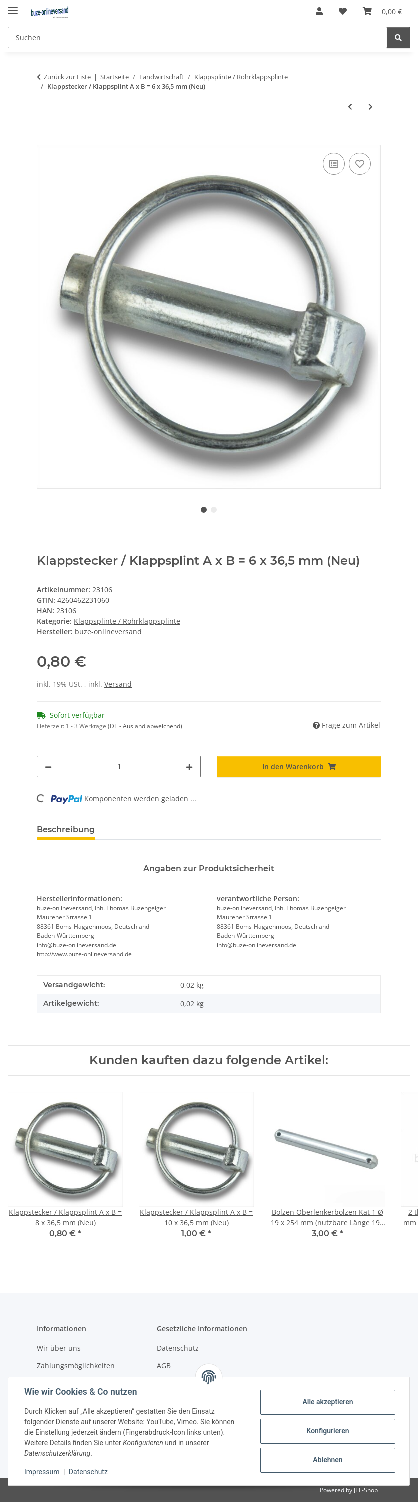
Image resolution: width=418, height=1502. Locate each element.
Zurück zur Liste (67, 76)
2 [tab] (214, 510)
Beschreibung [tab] (66, 829)
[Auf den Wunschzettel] (360, 164)
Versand (118, 684)
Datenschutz (88, 1472)
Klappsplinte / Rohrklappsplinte (127, 621)
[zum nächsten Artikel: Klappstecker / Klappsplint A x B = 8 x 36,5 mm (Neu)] (370, 106)
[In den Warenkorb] (45, 139)
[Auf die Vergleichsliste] (334, 164)
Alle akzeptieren (327, 1402)
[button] (319, 11)
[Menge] (119, 766)
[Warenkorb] (382, 11)
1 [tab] (204, 510)
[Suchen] (198, 37)
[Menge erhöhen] (189, 766)
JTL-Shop (366, 1490)
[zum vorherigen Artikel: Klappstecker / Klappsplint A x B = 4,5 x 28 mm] (350, 106)
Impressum (42, 1472)
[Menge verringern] (49, 766)
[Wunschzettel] (343, 11)
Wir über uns (59, 1348)
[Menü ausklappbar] (13, 6)
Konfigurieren (327, 1431)
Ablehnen (327, 1460)
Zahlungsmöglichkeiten (76, 1365)
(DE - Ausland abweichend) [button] (145, 726)
